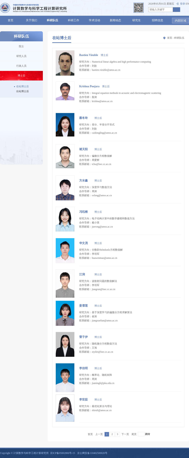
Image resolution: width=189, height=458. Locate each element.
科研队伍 (52, 20)
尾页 (134, 434)
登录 (180, 3)
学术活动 (94, 20)
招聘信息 (157, 20)
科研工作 (73, 20)
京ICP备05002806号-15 (62, 453)
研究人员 (21, 56)
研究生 (136, 20)
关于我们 (31, 20)
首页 (10, 20)
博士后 (21, 75)
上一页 (99, 434)
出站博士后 (21, 91)
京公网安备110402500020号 (92, 453)
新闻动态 (115, 20)
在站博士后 (21, 86)
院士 (21, 46)
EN (187, 3)
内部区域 (180, 20)
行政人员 (21, 65)
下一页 (125, 434)
